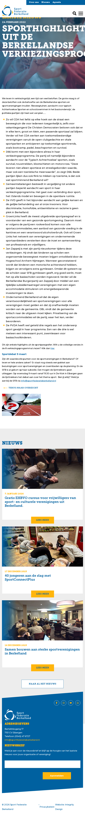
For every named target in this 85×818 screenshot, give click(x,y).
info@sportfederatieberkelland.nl (38, 381)
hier (52, 348)
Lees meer (42, 520)
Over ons (34, 2)
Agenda (57, 2)
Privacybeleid (47, 807)
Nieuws (45, 2)
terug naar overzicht (23, 388)
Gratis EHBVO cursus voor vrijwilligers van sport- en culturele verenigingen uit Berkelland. (40, 502)
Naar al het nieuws (42, 684)
